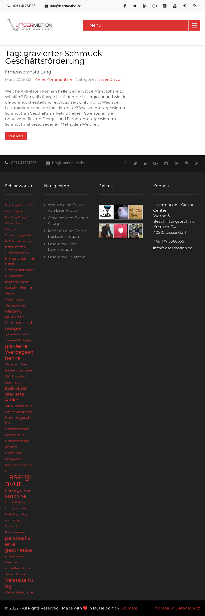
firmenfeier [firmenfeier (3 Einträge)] (15, 247)
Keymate (129, 608)
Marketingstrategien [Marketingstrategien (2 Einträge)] (18, 514)
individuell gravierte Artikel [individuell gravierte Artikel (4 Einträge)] (16, 394)
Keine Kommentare (54, 79)
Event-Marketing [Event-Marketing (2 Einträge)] (20, 241)
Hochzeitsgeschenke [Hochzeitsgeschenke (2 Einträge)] (18, 370)
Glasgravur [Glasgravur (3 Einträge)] (14, 311)
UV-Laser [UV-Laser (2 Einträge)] (20, 574)
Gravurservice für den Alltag (68, 220)
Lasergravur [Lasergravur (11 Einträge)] (19, 480)
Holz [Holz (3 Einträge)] (9, 376)
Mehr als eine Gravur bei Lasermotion (67, 233)
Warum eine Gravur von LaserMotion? (66, 207)
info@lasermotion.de (65, 6)
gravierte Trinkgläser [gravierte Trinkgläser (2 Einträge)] (18, 340)
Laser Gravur (110, 79)
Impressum (163, 608)
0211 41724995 (24, 6)
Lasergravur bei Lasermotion (62, 247)
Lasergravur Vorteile (67, 257)
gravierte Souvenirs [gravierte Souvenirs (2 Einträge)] (17, 334)
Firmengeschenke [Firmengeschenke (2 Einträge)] (17, 253)
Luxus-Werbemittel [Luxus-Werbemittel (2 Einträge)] (17, 502)
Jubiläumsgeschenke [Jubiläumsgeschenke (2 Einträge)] (19, 406)
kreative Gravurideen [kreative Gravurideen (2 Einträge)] (18, 412)
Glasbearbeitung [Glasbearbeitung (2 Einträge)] (16, 305)
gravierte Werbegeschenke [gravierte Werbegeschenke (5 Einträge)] (19, 352)
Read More (16, 136)
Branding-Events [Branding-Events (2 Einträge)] (16, 205)
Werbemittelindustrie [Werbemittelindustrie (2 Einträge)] (19, 592)
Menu (95, 25)
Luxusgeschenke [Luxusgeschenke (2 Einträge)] (16, 508)
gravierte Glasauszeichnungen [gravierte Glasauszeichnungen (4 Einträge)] (19, 322)
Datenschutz (187, 608)
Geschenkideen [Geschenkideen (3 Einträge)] (19, 287)
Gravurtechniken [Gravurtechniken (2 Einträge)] (16, 364)
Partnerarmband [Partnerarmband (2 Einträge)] (16, 532)
